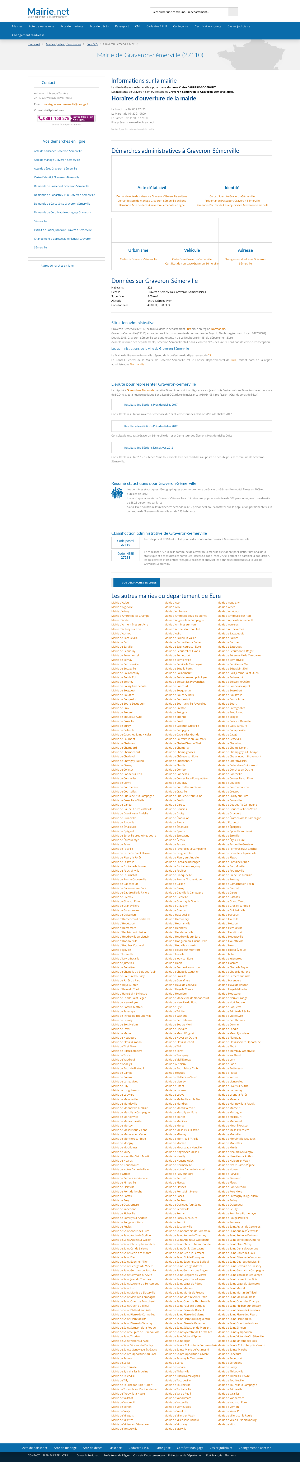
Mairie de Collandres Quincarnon (237, 765)
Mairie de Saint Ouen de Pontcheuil (133, 1301)
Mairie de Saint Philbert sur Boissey (239, 1306)
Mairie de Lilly (119, 1086)
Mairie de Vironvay (176, 1424)
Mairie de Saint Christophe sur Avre (133, 1244)
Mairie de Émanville (176, 827)
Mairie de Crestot (228, 791)
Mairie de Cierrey (121, 765)
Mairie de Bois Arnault (178, 673)
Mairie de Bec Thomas (231, 1020)
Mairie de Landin (227, 1029)
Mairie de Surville (175, 1367)
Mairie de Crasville (175, 791)
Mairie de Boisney (122, 682)
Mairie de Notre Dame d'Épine (236, 1165)
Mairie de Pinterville (123, 1182)
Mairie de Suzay (227, 1367)
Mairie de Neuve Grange (232, 998)
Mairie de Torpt (173, 1051)
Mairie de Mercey (122, 1125)
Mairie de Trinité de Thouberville (131, 1016)
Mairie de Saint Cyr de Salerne (129, 1248)
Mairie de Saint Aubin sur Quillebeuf (186, 1240)
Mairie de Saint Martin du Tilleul (237, 1292)
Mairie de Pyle (173, 1007)
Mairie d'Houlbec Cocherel (127, 945)
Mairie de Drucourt (229, 813)
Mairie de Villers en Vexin (179, 1415)
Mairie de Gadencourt (124, 884)
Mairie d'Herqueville (229, 928)
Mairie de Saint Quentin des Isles (237, 1323)
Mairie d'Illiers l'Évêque (231, 950)
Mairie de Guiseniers (123, 914)
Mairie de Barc (120, 642)
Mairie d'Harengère (229, 980)
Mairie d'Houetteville (230, 941)
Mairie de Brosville (122, 721)
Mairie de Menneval (229, 1121)
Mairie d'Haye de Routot (232, 985)
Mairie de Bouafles (122, 695)
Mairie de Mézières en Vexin (128, 1134)
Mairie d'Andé (119, 620)
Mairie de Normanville (178, 1165)
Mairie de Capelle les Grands (181, 734)
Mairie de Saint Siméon (231, 1327)
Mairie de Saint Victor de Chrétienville (240, 1336)
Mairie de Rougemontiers (127, 1222)
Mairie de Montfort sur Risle (128, 1138)
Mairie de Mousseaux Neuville (183, 1147)
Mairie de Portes (121, 1196)
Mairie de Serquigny (229, 1363)
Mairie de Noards (122, 1160)
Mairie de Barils (226, 1064)
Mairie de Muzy (120, 1152)
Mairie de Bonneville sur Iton (182, 967)
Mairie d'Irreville (174, 954)
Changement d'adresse (28, 35)
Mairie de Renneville (176, 1209)
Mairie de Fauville (122, 849)
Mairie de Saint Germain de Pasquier (133, 1270)
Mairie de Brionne (175, 717)
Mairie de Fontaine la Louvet (129, 866)
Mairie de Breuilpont (230, 712)
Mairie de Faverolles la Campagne (185, 849)
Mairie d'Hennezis (175, 928)
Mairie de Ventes (227, 1077)
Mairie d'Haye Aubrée (124, 985)
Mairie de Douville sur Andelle (129, 813)
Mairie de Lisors (174, 1086)
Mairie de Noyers (228, 1169)
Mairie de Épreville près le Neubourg (133, 835)
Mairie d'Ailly (172, 607)
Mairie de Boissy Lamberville (128, 686)
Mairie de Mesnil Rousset (232, 1125)
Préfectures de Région (117, 1455)
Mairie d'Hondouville (124, 941)
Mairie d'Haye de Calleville (180, 985)
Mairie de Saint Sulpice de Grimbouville (135, 1332)
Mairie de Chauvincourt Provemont (239, 756)
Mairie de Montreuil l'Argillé (181, 1138)
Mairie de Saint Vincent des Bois (237, 1341)
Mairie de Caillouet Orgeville (181, 726)
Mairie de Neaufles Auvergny (235, 1152)
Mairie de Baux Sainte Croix (181, 1068)
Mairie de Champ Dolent (232, 747)
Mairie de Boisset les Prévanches (184, 682)
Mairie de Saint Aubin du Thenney (185, 1235)
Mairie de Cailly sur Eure (232, 726)
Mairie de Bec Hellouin (178, 1020)
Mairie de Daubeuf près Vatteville (131, 809)
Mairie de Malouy (228, 1099)
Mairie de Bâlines (227, 638)
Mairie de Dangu (121, 804)
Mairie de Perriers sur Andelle (129, 1178)
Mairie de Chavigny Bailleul (127, 761)
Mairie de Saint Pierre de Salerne (184, 1314)
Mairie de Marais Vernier (179, 1108)
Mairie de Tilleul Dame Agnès (182, 1376)
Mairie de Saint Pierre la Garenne (184, 1323)
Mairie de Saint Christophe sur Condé (187, 1244)
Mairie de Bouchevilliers (179, 695)
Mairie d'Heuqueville (230, 936)
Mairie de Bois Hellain (124, 1024)
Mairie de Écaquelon (176, 818)
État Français (214, 1455)
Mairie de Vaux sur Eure (232, 1402)
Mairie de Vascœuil (123, 1402)
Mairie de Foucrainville (125, 870)
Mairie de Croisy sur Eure (232, 796)
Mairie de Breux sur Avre (126, 717)
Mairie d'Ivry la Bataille (125, 958)
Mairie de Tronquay (176, 1055)
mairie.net (34, 44)
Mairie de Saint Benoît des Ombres (238, 1240)
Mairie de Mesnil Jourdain (233, 1033)
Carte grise (180, 26)
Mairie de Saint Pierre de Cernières (238, 1310)
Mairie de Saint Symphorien (234, 1332)
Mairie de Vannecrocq (230, 1398)
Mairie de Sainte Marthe (232, 1349)
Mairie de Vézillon (175, 1411)
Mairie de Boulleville (229, 695)
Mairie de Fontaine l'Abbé (233, 862)
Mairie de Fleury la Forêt (126, 857)
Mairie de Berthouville (125, 664)
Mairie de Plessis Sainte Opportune (239, 1042)
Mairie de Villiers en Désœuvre (130, 1424)
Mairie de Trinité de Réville (233, 1011)
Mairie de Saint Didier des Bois (236, 1253)
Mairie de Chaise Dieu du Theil (182, 743)
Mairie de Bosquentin (177, 690)
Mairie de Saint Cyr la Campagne (184, 1248)
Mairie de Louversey (230, 1090)
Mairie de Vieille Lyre (230, 1016)
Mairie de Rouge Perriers (232, 1218)
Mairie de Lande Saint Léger (128, 998)
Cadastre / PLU (156, 26)
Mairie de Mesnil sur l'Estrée (181, 1130)
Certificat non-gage (208, 26)
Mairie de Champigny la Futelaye (237, 752)
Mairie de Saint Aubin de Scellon (131, 1235)
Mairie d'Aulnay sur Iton (126, 629)
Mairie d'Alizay (120, 611)
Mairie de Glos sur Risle (125, 901)
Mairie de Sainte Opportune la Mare (186, 1354)
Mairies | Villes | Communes (63, 44)
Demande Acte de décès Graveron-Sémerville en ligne (152, 205)
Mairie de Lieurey (175, 1081)
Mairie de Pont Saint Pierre (180, 1191)
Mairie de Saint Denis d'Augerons (237, 1248)
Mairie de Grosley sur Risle (233, 906)
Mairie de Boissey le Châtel (233, 682)
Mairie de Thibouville (230, 1371)
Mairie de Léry (226, 1059)
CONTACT (34, 1455)
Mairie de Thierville (123, 1376)
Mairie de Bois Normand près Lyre (185, 677)
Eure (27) (92, 44)
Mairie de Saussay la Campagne (183, 1358)
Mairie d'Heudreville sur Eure (182, 936)
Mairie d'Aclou (120, 602)
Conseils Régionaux (89, 1455)
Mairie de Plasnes (175, 1187)
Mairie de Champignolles (179, 752)
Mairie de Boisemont (230, 677)
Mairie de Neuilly (174, 1156)
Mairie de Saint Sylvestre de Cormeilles (188, 1332)
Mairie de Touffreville (230, 1380)
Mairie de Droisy (174, 813)
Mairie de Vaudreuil (123, 1059)
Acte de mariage (71, 26)
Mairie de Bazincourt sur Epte (182, 646)
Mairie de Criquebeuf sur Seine (183, 796)
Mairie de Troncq (121, 1055)
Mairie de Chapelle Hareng (233, 971)
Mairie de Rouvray (228, 1222)
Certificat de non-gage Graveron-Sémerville (192, 263)
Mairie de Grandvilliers (125, 906)
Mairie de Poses (174, 1196)
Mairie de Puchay (175, 1200)
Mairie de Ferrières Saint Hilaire (130, 853)
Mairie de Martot (174, 1117)
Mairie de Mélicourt (229, 1117)
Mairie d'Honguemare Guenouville (185, 941)
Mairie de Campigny (176, 730)
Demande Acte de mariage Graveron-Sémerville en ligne (151, 201)
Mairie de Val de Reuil (177, 1393)
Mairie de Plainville (122, 1187)
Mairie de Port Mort (229, 1191)
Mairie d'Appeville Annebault (235, 620)
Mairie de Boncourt (176, 686)
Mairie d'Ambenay (175, 611)
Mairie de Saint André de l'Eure (130, 1231)
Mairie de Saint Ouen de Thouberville (187, 1301)
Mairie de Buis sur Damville (234, 721)
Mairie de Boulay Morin (178, 1024)
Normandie (218, 329)
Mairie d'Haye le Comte (178, 989)
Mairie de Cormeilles (123, 778)
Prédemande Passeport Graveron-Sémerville (232, 201)
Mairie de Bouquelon (124, 699)
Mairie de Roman (175, 1213)
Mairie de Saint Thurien (125, 1336)
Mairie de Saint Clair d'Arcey (234, 1244)
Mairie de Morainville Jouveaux (236, 1138)
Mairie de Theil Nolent (125, 1046)
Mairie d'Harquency (176, 919)
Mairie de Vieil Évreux (177, 1059)
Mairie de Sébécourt (229, 1358)
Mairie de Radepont (123, 1209)
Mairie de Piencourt (229, 1178)
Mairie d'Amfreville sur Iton (234, 616)
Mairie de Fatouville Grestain (235, 844)
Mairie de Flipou (227, 857)
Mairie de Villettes (122, 1420)
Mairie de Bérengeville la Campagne (239, 655)
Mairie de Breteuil (122, 712)
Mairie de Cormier (228, 1024)
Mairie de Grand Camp (231, 901)
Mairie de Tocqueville (177, 1380)
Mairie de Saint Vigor (177, 1341)
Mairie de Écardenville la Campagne (239, 818)
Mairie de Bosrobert (229, 690)
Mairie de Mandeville (124, 1103)
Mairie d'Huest (226, 945)
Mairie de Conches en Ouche (235, 769)
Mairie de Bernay (121, 660)
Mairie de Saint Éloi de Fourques (184, 1257)
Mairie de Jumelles (122, 963)
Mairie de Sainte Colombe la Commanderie (190, 1345)
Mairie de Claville (174, 765)
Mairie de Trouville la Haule (128, 1393)
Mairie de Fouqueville (230, 870)
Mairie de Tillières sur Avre (233, 1376)
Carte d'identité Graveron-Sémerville (232, 196)
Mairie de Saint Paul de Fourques (184, 1306)
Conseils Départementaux (149, 1455)
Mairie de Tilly (119, 1380)
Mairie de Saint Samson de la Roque (133, 1327)
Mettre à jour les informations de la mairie (132, 129)
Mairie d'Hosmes (227, 963)
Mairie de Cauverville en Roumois (185, 739)
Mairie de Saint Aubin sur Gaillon (131, 1240)
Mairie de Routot (174, 1222)
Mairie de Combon (175, 769)
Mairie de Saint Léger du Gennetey (238, 1283)
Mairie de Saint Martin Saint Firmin (185, 1297)
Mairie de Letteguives (124, 1081)
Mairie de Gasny (174, 888)
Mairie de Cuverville (229, 800)
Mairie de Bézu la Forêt (178, 668)
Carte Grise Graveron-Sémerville (192, 259)
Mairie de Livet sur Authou (233, 1086)
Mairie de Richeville (123, 1213)
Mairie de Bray (120, 708)
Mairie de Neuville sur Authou (235, 1156)
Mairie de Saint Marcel (231, 1288)
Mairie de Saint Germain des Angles (186, 1270)
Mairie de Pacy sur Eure (178, 1174)
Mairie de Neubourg (123, 1037)
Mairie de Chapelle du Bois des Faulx (133, 971)
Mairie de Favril (120, 1029)
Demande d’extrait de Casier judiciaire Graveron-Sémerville (232, 205)
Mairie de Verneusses (177, 1407)
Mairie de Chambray (176, 747)
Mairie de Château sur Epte (181, 756)
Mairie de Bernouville (230, 660)
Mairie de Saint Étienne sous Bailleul (186, 1261)
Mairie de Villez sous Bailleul (181, 1420)
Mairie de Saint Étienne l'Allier (129, 1261)
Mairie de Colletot (122, 769)
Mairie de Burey (121, 726)
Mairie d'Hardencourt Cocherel (130, 919)
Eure (188, 329)
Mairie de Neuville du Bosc (180, 1002)
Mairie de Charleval (123, 756)
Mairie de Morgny (122, 1143)
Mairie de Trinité (174, 1011)
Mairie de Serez (173, 1363)
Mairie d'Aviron (173, 633)
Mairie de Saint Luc (123, 1288)
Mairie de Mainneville (124, 1099)
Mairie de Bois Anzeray (125, 673)
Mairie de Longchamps (125, 1090)
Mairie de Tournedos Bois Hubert (132, 1385)
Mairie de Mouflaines (124, 1147)
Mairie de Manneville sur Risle (129, 1108)
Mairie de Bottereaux (230, 1068)
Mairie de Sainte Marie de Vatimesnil (186, 1349)
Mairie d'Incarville (122, 954)
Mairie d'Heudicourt (229, 932)
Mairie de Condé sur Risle (126, 774)
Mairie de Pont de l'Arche (126, 1191)
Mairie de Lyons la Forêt (232, 1094)
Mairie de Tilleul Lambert (126, 1051)
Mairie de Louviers (122, 1094)
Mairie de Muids (227, 1147)
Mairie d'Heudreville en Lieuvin (130, 936)
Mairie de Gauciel (228, 888)
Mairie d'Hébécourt (123, 923)
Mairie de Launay (122, 1020)
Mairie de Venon (121, 1407)
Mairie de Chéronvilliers (232, 761)
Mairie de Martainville (124, 1117)
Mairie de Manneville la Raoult (236, 1103)
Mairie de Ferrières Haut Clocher (237, 849)
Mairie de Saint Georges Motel (183, 1266)
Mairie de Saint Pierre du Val (234, 1319)
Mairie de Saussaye (123, 1011)
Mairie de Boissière (123, 967)
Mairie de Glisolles (228, 897)
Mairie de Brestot (175, 708)
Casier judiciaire (239, 26)
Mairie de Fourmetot (124, 875)
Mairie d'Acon (172, 602)
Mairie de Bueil (173, 721)
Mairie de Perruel (175, 1178)
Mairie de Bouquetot (177, 699)
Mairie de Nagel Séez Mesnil (181, 1152)
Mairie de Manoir (121, 1033)
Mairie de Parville (228, 1174)
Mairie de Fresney (228, 879)
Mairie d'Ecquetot (228, 822)
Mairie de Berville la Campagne (183, 664)
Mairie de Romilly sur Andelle (129, 1218)
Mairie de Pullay (227, 1200)
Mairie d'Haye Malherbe (232, 989)
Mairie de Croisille (175, 976)
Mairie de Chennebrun (178, 761)
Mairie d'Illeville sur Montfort (182, 950)
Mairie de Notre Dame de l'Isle (130, 1169)
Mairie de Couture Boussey (128, 976)
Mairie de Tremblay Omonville (236, 1051)
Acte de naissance (41, 26)
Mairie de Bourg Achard (232, 699)
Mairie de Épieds (174, 831)
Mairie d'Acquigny (228, 602)
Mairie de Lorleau (175, 1090)
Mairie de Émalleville (123, 827)
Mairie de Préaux (121, 1077)
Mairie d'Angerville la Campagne (184, 620)
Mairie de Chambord (124, 747)
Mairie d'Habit (173, 963)
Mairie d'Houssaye (228, 993)
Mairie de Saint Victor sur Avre (130, 1341)
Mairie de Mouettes (229, 1143)
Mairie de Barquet (228, 642)
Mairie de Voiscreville (124, 1428)
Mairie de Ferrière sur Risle (233, 976)
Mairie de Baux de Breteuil (127, 1068)
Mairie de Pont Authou (231, 1187)
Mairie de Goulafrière (177, 980)
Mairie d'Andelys (121, 1064)
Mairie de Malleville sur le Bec (182, 1099)
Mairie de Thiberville (176, 1371)
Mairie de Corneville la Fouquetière (185, 778)
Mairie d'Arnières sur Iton (180, 624)
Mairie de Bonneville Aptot (233, 686)
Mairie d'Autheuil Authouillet (182, 629)
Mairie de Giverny (122, 897)
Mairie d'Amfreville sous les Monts (185, 616)
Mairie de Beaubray (123, 651)
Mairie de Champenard (125, 752)
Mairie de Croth (174, 800)
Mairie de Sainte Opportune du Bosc (133, 1354)
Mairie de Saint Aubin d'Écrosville (237, 1231)
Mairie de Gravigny (176, 906)
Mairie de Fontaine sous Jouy (182, 866)
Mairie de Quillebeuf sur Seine (182, 1204)
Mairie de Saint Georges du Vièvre (132, 1266)
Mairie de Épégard (122, 831)
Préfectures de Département (185, 1455)
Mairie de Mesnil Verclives (233, 1130)
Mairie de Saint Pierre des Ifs (128, 1319)
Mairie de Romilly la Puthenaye (236, 1213)
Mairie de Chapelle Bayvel (233, 967)
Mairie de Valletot (122, 1398)
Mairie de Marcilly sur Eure (180, 1112)
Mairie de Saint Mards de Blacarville (133, 1292)
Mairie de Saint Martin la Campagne (133, 1297)
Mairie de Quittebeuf (230, 1204)
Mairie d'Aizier (226, 607)
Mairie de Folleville (122, 862)
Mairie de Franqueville (178, 875)
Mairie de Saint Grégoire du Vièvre (185, 1275)
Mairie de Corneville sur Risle (235, 778)
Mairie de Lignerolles (230, 1081)
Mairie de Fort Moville (230, 866)
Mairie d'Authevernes (230, 629)
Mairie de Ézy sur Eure (231, 840)
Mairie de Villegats (122, 1415)
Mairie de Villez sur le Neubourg (237, 1420)
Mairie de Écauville (122, 822)
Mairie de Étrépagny (176, 835)
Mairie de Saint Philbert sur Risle (131, 1310)
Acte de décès (99, 26)
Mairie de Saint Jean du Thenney (131, 1279)
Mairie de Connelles (176, 774)
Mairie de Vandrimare (177, 1398)
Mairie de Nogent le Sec (178, 1160)
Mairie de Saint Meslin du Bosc (236, 1297)
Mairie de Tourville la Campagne (237, 1385)
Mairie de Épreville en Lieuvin (235, 831)
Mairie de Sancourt (229, 1354)
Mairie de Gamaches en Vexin (235, 884)
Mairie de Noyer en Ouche (180, 1037)
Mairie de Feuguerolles (178, 853)
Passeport (122, 26)
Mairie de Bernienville (177, 660)
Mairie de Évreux (174, 840)
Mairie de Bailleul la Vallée (180, 638)
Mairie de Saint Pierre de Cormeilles (133, 1314)
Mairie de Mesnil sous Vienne (129, 1130)
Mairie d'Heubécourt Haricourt (130, 932)
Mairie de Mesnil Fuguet (179, 1033)
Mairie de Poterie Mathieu (127, 1007)
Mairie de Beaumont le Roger (235, 651)
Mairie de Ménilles (175, 1121)
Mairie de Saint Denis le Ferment (184, 1253)
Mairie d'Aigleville (122, 607)
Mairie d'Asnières (228, 624)
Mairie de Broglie (227, 717)
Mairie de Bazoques (229, 646)
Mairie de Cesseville (229, 739)
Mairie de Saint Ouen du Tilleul (130, 1306)
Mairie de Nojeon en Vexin (233, 1160)
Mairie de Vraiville (175, 1428)
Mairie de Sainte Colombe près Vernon (241, 1345)
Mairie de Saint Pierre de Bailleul (184, 1310)
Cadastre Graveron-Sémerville (138, 259)
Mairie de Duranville (123, 818)
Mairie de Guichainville (231, 910)
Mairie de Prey (120, 1200)
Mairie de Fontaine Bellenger (182, 862)
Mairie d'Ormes (120, 1174)
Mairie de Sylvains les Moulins (129, 1371)
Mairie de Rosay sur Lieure (180, 1218)
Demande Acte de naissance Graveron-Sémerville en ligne (151, 196)
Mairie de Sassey (121, 1358)
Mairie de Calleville (122, 730)
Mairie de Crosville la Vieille (127, 800)
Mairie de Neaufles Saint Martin (130, 1156)
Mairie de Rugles (121, 1226)
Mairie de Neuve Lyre (124, 1002)
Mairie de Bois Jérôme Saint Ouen (238, 673)
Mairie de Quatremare (125, 1204)
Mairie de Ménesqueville (126, 1121)
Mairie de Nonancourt (125, 1165)
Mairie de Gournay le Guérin (181, 901)
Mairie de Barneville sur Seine (182, 642)
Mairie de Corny (121, 783)
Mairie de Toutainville (177, 1389)
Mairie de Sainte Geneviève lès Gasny (134, 1349)
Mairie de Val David (229, 1055)
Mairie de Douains (175, 809)
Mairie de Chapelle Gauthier (181, 971)
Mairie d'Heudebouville (178, 932)
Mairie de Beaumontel (125, 655)
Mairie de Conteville (229, 774)
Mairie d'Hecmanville (177, 923)
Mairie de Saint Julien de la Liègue (184, 1279)
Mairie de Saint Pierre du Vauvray (132, 1323)
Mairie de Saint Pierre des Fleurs (237, 1314)
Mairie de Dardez (174, 804)
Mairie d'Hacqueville (176, 914)
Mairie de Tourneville (177, 1385)
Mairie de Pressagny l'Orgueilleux (237, 1196)
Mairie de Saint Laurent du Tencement (135, 1283)
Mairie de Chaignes (123, 743)
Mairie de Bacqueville (124, 638)
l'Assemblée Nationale (140, 390)
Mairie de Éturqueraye (125, 840)
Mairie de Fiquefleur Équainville (236, 853)
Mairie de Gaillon (174, 884)
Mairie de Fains (120, 844)
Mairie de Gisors (227, 892)
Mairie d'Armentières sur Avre (129, 624)
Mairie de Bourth (227, 703)
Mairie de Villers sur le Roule (234, 1415)
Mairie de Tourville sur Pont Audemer (134, 1389)
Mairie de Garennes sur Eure (128, 888)
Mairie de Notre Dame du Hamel (184, 1169)
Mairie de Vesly (120, 1411)
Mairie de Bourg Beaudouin (128, 703)
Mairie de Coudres (228, 783)
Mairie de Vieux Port (230, 1411)
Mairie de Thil (172, 1046)
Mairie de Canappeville (231, 730)
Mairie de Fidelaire (175, 1029)
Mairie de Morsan (175, 1143)
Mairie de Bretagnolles (231, 708)
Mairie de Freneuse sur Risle (234, 875)
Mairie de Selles (120, 1363)
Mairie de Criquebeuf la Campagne (132, 796)
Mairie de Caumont (123, 739)
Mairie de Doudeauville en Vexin (237, 809)
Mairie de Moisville (228, 1134)
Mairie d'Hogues (174, 1073)
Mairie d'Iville (225, 954)
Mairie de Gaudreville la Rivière (130, 892)
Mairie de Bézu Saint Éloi (232, 668)
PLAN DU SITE (51, 1455)
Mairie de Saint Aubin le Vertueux (238, 1235)
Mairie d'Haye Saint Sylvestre (129, 993)
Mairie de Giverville (176, 897)
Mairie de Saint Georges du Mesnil (238, 1261)
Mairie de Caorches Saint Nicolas (131, 734)
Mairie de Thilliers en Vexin (180, 1077)
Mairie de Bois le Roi (123, 677)
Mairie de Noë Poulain (231, 1002)
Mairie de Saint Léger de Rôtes (183, 1283)
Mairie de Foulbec (175, 870)
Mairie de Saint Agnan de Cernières (239, 1226)
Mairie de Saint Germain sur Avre (131, 1275)
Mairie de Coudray (175, 783)
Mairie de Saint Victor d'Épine (182, 1336)
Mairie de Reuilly (227, 1209)
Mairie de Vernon (228, 1407)
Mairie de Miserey (175, 1134)
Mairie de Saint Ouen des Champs (238, 1301)
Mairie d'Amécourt (228, 611)
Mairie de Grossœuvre (125, 910)
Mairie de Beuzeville (123, 668)
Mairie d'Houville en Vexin (180, 945)
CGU (65, 1455)
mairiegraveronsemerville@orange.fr (66, 104)
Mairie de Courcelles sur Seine (182, 787)
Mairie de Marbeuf (228, 1108)
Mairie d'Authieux (175, 1064)
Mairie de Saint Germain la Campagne (240, 1270)
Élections (230, 1455)
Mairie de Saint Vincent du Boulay (132, 1345)
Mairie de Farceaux (176, 844)
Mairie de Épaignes (229, 827)
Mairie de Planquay (229, 1037)
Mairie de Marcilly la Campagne (130, 1112)
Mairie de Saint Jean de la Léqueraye (239, 1275)
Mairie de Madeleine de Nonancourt (186, 998)
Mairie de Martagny (229, 1112)
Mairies (17, 26)
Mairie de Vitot (226, 1424)
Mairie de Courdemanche (233, 787)
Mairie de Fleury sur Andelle (181, 857)
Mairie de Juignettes (229, 958)
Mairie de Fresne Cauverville (128, 879)
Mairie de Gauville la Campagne (183, 892)
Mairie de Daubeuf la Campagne (237, 804)
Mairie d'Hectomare (123, 928)
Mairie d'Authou (121, 633)
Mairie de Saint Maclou (178, 1288)
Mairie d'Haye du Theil (125, 989)
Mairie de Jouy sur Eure (178, 958)
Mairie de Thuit (226, 1046)
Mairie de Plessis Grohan (126, 1042)
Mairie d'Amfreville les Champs (130, 616)
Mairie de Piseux (174, 1182)
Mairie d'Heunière (175, 993)
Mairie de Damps (121, 1073)
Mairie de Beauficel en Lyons (182, 651)
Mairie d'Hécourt (227, 923)
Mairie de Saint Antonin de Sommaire (187, 1231)
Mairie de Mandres (176, 1103)
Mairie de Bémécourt (177, 655)
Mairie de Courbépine (124, 787)
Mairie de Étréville (228, 835)
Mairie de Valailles (228, 1393)
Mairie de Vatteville (176, 1402)
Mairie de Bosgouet (123, 690)
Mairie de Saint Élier (123, 1257)
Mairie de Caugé (227, 734)
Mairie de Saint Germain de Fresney (239, 1266)
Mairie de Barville (121, 646)
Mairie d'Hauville (227, 919)
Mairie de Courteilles (124, 791)
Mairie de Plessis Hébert (179, 1042)
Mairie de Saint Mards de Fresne (184, 1292)
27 (209, 355)
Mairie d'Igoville (121, 950)
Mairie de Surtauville (124, 1367)
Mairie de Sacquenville (178, 1226)
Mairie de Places (227, 1073)
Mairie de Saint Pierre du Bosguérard (187, 1319)
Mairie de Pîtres (227, 1182)
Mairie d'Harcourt (228, 914)
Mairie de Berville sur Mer (233, 664)
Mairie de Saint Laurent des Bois (237, 1279)
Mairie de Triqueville (229, 1389)
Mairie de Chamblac (229, 743)
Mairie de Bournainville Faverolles (185, 703)
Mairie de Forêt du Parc (125, 980)
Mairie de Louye (174, 1094)
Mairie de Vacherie (175, 1016)
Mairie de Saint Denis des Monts (131, 1253)
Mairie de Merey (174, 1125)
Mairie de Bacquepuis (230, 633)
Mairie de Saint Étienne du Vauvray (239, 1257)
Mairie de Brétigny (175, 712)
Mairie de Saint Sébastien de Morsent (187, 1327)
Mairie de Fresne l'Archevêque (183, 879)
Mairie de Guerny (175, 910)
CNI (137, 26)
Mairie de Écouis (174, 822)
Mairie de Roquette (229, 1007)
